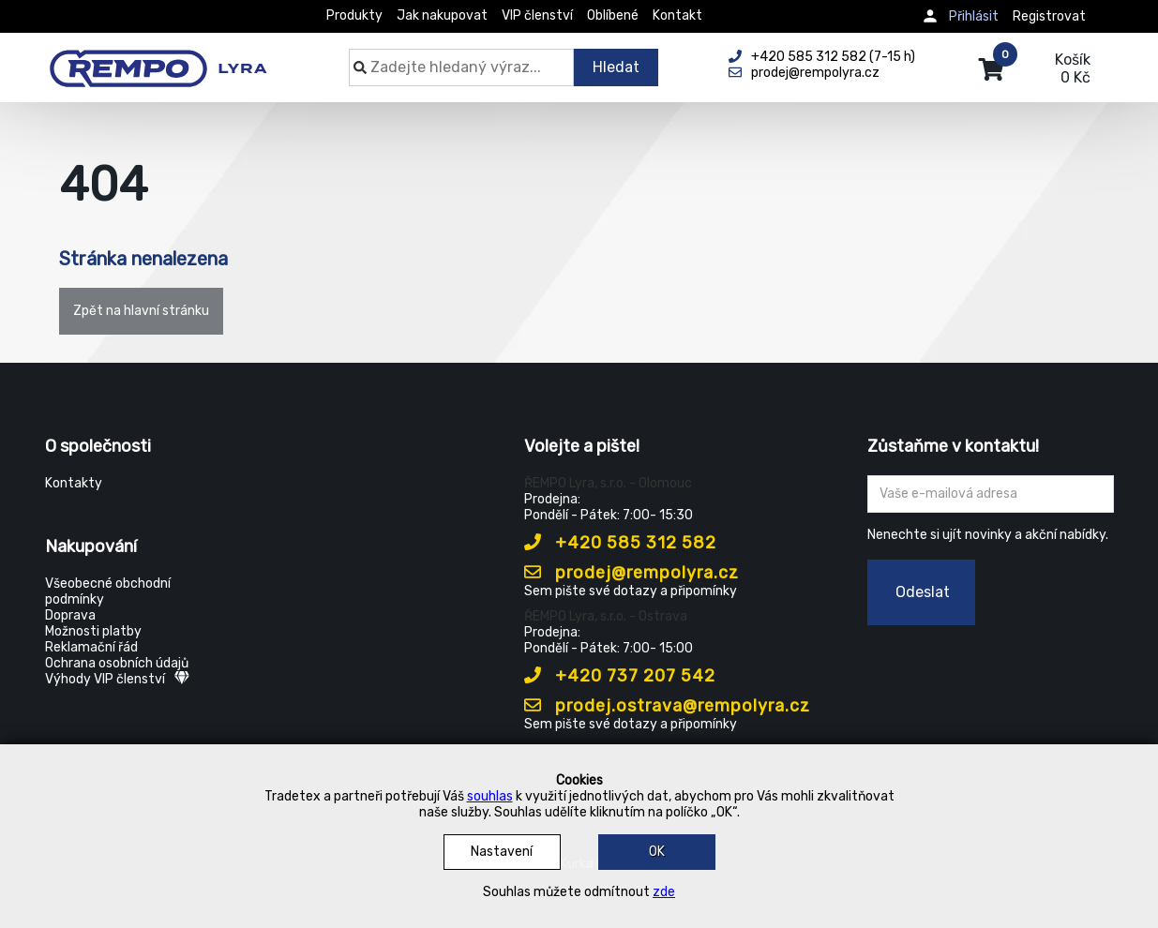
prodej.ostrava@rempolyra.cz (667, 706)
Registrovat (1049, 16)
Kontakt (677, 15)
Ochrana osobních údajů (116, 663)
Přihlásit (974, 16)
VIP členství (537, 15)
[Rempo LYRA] (158, 58)
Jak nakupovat (442, 15)
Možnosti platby (93, 631)
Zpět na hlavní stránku (141, 311)
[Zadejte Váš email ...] (990, 494)
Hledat (616, 67)
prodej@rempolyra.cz (631, 572)
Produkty (354, 15)
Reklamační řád (91, 647)
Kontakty (73, 483)
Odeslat (922, 592)
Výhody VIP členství (117, 679)
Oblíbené (613, 15)
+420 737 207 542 (619, 676)
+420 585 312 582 (620, 542)
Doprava (70, 615)
